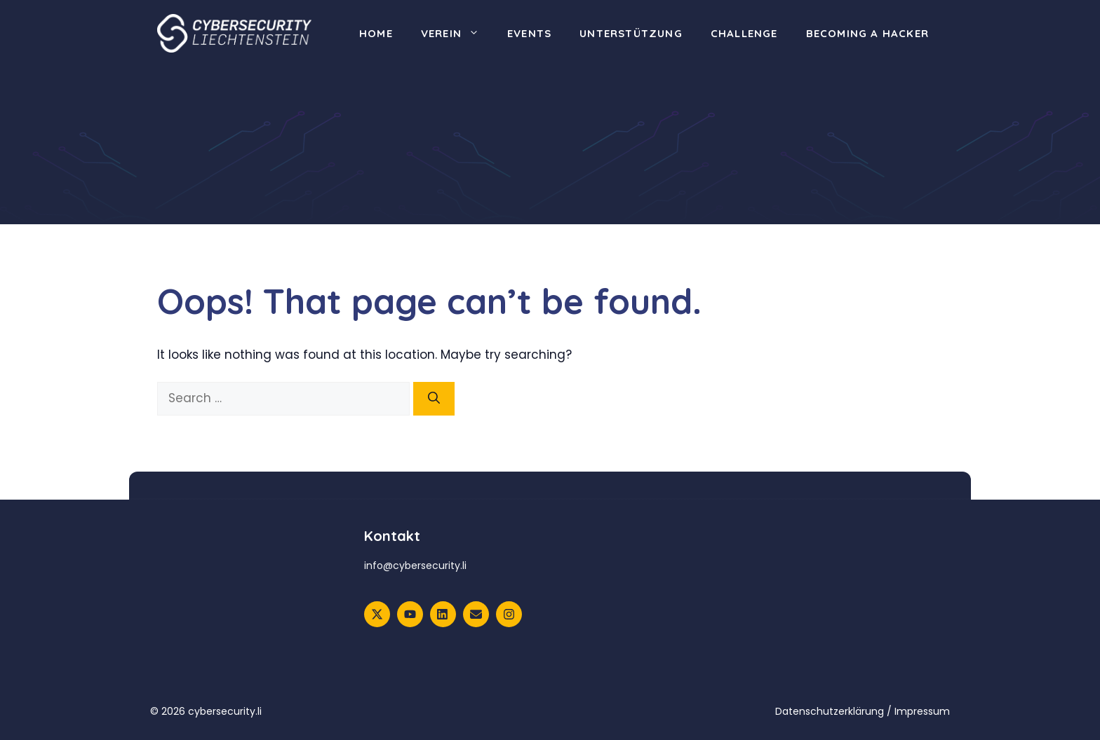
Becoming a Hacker (867, 33)
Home (376, 33)
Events (529, 33)
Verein (457, 33)
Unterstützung (631, 33)
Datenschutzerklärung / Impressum (862, 711)
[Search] (434, 399)
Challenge (744, 33)
